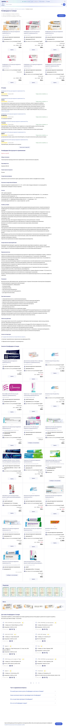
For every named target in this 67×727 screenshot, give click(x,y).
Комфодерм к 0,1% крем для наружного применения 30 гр (33, 65)
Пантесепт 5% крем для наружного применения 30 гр (10, 562)
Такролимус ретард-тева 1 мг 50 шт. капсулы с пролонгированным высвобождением (53, 461)
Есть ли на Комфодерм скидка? (33, 703)
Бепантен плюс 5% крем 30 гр (52, 393)
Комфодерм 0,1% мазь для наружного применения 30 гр (54, 32)
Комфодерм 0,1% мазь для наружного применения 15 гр (11, 32)
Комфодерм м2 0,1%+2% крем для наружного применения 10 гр (32, 32)
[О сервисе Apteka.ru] (64, 1)
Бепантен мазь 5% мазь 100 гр (52, 360)
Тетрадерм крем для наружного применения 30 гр (9, 361)
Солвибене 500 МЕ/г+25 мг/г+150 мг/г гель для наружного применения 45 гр (11, 461)
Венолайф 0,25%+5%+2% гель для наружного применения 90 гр (10, 394)
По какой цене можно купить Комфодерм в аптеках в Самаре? (33, 691)
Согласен (58, 723)
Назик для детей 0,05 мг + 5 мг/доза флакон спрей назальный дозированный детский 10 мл (33, 562)
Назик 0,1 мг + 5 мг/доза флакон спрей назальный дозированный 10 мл (33, 394)
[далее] (62, 591)
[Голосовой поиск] (61, 4)
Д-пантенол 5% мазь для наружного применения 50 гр (53, 496)
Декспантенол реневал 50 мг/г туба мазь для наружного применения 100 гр (33, 361)
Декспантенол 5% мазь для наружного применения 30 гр (33, 529)
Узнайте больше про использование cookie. (15, 724)
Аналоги (61, 15)
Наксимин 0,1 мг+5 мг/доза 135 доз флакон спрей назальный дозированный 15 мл (12, 496)
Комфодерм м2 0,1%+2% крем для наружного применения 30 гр (53, 65)
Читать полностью (5, 111)
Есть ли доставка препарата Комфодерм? (33, 699)
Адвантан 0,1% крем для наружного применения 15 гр (10, 529)
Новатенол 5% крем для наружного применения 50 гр (32, 461)
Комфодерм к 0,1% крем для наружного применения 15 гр (11, 65)
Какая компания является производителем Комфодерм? (33, 695)
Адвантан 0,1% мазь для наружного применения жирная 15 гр (53, 427)
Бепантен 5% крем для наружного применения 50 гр (32, 496)
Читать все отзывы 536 (24, 147)
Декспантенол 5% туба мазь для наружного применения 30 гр (31, 427)
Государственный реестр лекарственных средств (13, 336)
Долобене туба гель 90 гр (51, 528)
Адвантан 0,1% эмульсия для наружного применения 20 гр (11, 427)
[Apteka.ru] (5, 1)
